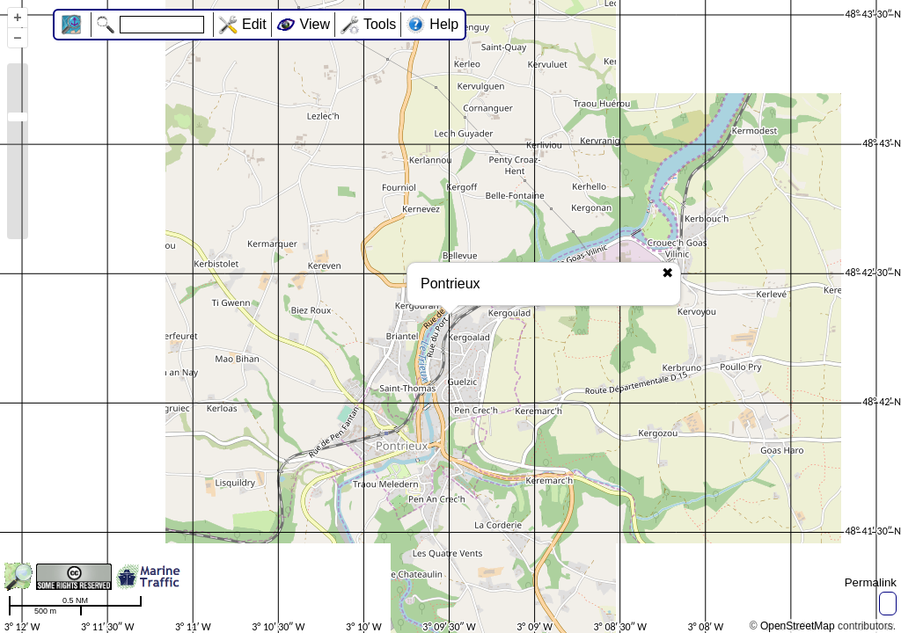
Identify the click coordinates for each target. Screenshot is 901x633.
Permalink (871, 582)
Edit (254, 24)
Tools (379, 24)
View (315, 24)
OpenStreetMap (797, 626)
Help (443, 24)
